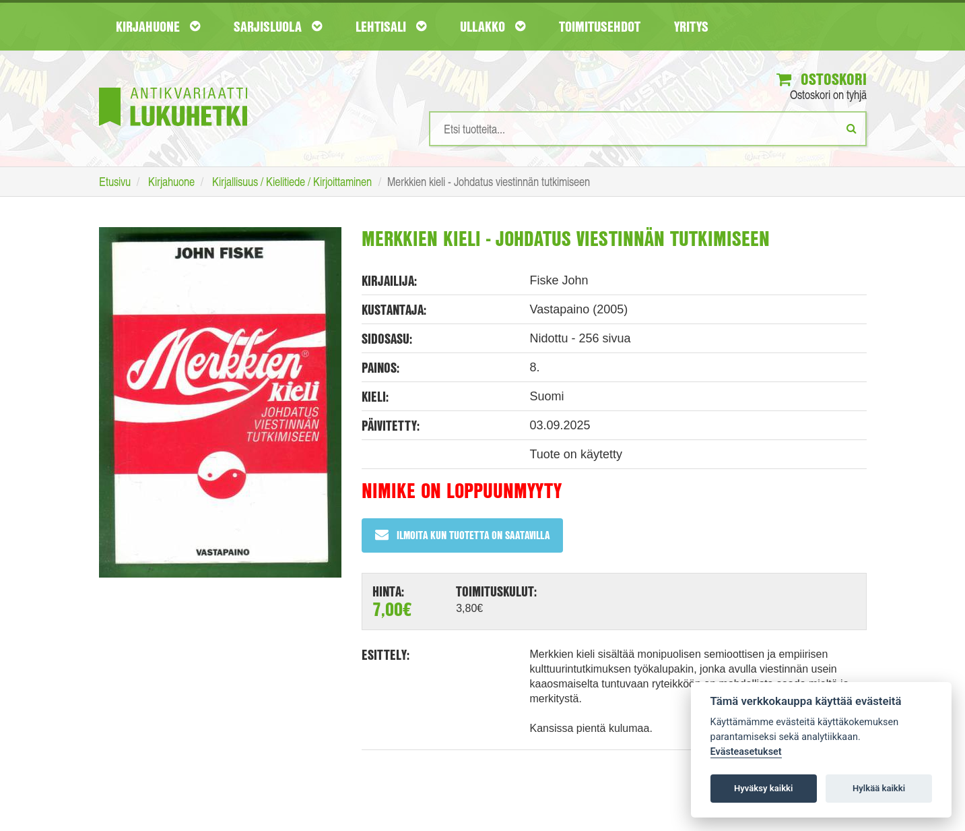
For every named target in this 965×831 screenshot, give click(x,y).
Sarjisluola (278, 26)
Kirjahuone (158, 26)
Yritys (691, 26)
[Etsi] (851, 128)
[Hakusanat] (648, 128)
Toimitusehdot (599, 26)
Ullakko (492, 26)
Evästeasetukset (746, 752)
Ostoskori (821, 79)
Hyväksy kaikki (763, 788)
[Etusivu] (173, 86)
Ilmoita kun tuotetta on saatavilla (462, 535)
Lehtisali (391, 26)
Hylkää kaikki (879, 788)
